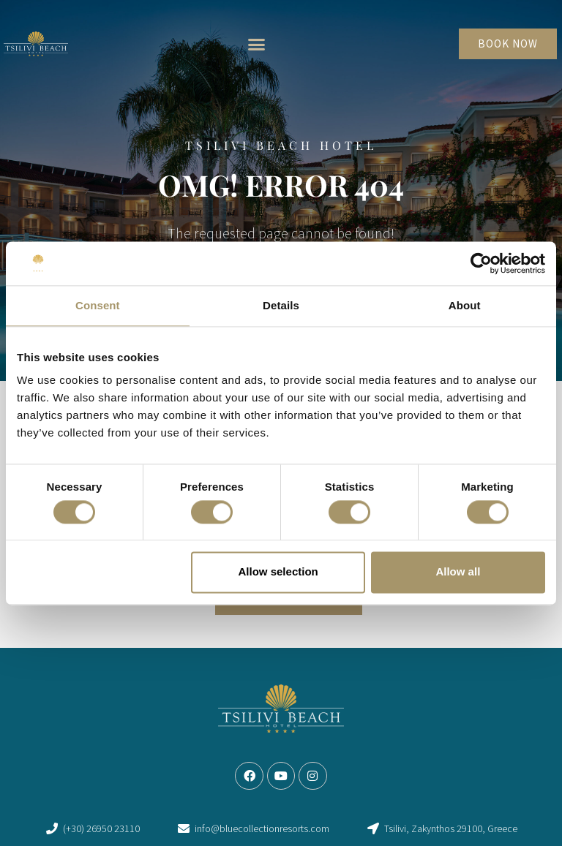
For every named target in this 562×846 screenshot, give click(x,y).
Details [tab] (281, 305)
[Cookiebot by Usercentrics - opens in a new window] (481, 263)
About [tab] (465, 305)
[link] (36, 43)
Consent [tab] (97, 305)
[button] (256, 44)
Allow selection (278, 572)
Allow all (457, 572)
